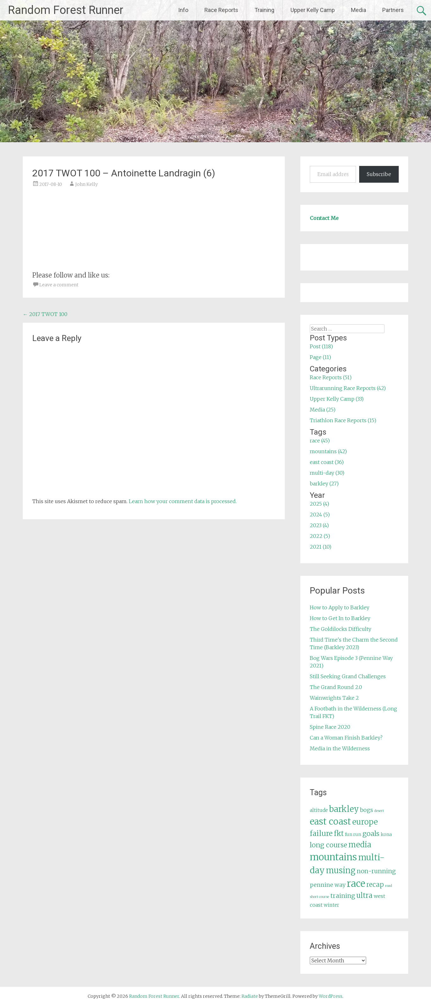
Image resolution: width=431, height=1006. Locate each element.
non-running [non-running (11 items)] (376, 871)
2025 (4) (319, 504)
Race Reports (221, 10)
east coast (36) (327, 462)
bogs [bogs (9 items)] (366, 810)
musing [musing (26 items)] (340, 870)
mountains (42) (328, 451)
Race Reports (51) (331, 377)
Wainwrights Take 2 (334, 698)
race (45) (320, 440)
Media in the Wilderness (340, 748)
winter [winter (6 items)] (331, 905)
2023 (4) (319, 525)
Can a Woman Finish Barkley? (346, 738)
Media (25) (322, 409)
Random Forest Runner (65, 10)
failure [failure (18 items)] (321, 833)
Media (358, 10)
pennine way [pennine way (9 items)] (328, 884)
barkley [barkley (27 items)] (344, 809)
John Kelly (86, 184)
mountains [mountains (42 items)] (333, 857)
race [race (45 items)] (356, 883)
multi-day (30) (327, 473)
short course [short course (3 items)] (319, 897)
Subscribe (379, 174)
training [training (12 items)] (342, 895)
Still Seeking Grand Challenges (348, 676)
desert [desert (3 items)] (379, 811)
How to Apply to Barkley (339, 607)
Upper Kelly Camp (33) (337, 399)
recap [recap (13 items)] (375, 885)
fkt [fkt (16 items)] (339, 833)
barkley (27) (324, 483)
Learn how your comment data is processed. (183, 501)
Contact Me (324, 218)
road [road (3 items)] (388, 886)
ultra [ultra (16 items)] (364, 895)
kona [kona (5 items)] (386, 834)
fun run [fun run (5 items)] (353, 834)
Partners (393, 10)
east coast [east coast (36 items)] (330, 821)
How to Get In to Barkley (340, 618)
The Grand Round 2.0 (336, 687)
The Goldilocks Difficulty (340, 629)
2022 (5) (320, 536)
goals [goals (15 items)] (370, 833)
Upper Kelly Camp (312, 10)
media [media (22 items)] (359, 845)
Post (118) (321, 346)
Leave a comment (58, 285)
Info (183, 10)
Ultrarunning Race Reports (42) (348, 388)
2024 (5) (320, 514)
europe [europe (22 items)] (365, 822)
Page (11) (320, 357)
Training (264, 10)
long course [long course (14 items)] (328, 845)
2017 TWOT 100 (45, 314)
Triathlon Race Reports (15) (343, 420)
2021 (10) (320, 547)
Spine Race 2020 (330, 727)
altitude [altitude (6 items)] (319, 810)
